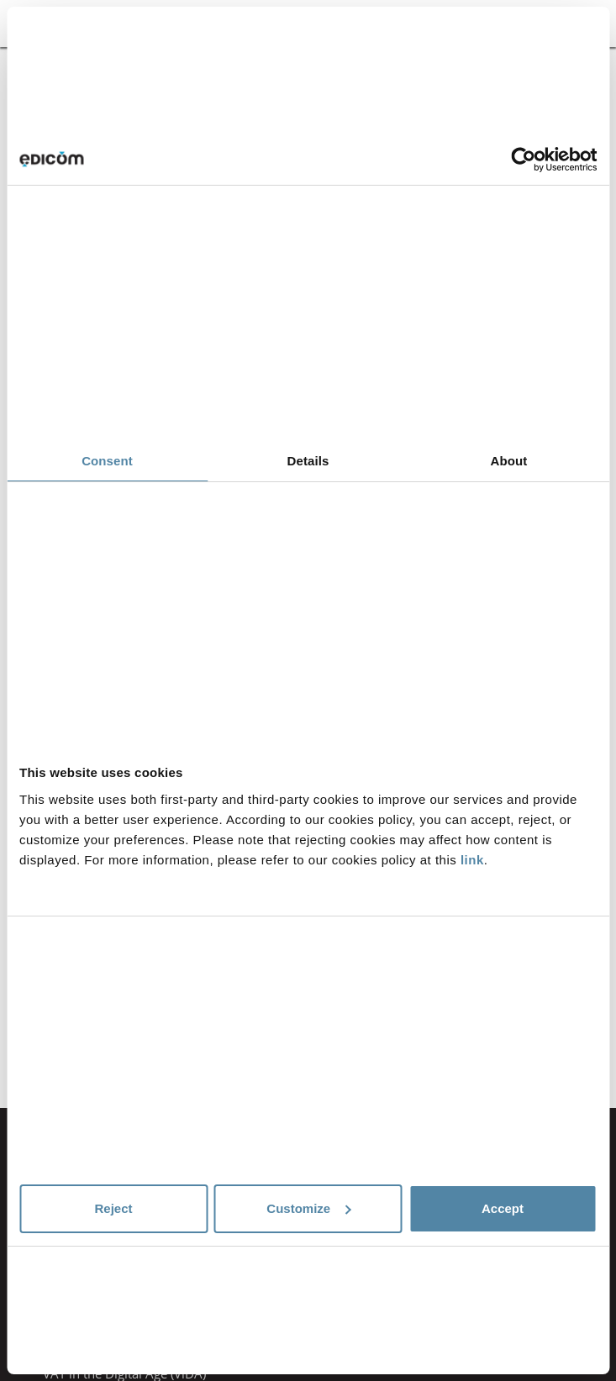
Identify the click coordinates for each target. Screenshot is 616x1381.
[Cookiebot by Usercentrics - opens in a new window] (523, 159)
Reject (113, 1208)
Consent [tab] (107, 461)
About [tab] (509, 461)
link (472, 860)
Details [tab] (308, 461)
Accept (503, 1208)
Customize (308, 1208)
